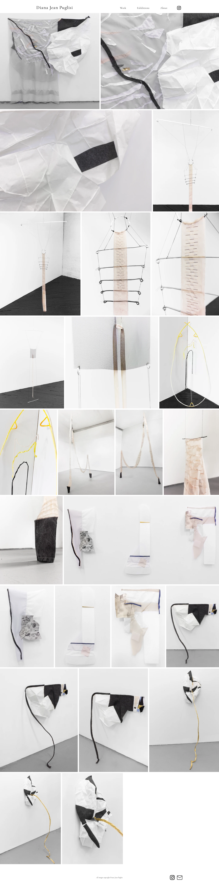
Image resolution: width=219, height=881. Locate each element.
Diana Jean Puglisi (54, 7)
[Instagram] (179, 7)
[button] (119, 8)
